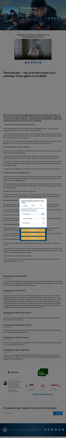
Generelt (25, 205)
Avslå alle (33, 238)
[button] (33, 214)
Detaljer (33, 205)
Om (41, 205)
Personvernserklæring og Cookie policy (29, 210)
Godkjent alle (33, 230)
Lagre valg (33, 234)
